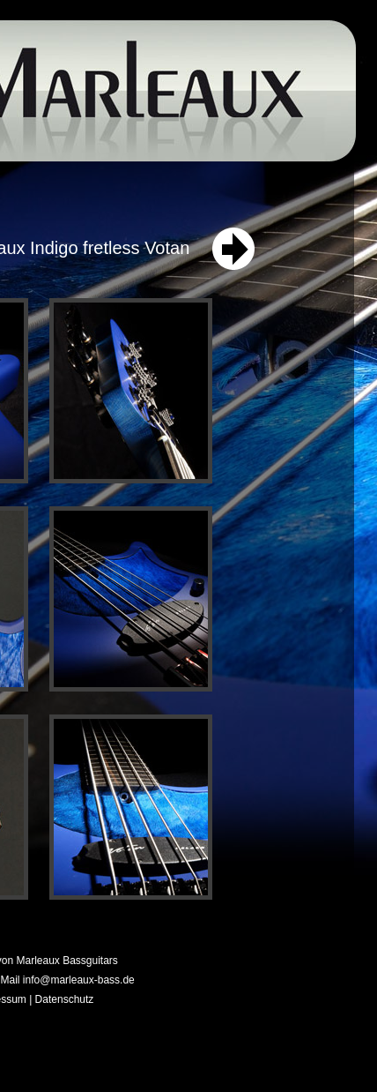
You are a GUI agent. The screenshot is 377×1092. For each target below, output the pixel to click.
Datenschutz (64, 999)
